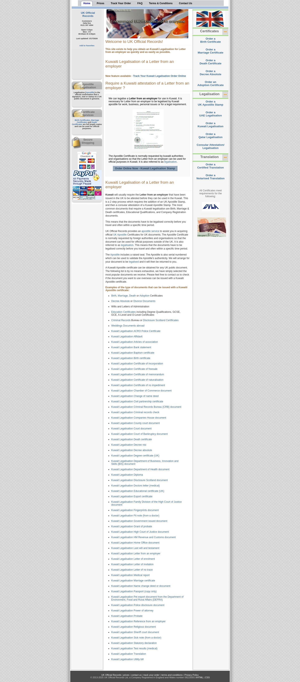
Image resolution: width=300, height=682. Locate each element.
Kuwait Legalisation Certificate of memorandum (137, 374)
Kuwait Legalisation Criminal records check (135, 412)
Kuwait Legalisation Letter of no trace (132, 569)
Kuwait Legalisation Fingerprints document (135, 510)
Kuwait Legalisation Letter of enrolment (133, 558)
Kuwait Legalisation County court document (135, 423)
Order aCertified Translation (210, 166)
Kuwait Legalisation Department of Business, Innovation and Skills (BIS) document (145, 462)
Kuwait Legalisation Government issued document (139, 521)
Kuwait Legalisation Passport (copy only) (134, 591)
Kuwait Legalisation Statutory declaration (134, 643)
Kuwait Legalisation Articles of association (134, 341)
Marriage (123, 295)
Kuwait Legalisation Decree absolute (131, 450)
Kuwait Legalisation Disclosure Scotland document (139, 480)
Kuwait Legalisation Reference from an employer (138, 621)
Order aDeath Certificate (210, 62)
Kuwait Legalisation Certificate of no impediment (138, 385)
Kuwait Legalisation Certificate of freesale (134, 369)
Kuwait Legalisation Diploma (127, 474)
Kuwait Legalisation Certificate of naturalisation (137, 379)
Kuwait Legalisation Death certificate (131, 439)
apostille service (150, 231)
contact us (136, 675)
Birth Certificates (82, 120)
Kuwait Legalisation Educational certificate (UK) (137, 491)
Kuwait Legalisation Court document (131, 428)
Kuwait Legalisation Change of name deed (135, 396)
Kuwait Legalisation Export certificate (131, 496)
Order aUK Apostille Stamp (210, 103)
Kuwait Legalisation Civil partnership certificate (137, 401)
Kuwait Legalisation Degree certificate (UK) (135, 455)
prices (126, 675)
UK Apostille (120, 234)
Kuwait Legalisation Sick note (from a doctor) (136, 637)
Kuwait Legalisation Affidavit (126, 336)
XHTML (199, 677)
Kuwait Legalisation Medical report (130, 575)
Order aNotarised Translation (210, 177)
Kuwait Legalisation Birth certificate (130, 358)
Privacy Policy (191, 675)
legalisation (170, 161)
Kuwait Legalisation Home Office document (135, 542)
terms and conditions (172, 675)
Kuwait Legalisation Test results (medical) (134, 648)
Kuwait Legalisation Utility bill (127, 659)
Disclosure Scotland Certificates (161, 320)
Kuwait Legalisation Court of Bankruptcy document (139, 434)
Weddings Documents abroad (127, 325)
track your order (152, 675)
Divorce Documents (144, 301)
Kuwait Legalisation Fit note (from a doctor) (135, 515)
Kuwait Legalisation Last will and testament (135, 548)
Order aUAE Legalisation (210, 114)
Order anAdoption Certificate (210, 83)
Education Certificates (123, 311)
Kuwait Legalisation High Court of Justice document (140, 531)
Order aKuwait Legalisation (211, 125)
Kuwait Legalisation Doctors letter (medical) (135, 485)
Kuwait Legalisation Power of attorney (132, 610)
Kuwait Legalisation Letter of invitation (132, 564)
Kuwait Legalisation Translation (128, 653)
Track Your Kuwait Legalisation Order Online (159, 76)
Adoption (144, 295)
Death (132, 295)
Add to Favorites (86, 46)
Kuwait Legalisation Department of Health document (140, 469)
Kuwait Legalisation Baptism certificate (132, 352)
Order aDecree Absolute (210, 73)
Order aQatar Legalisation (210, 135)
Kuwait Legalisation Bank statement (131, 347)
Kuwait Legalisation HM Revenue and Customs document (143, 537)
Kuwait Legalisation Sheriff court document (135, 632)
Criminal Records (121, 320)
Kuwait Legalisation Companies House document (138, 417)
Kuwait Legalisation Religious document (133, 626)
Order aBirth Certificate (210, 40)
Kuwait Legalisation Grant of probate (131, 526)
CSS (207, 677)
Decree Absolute (120, 301)
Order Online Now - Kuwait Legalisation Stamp (145, 168)
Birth (113, 295)
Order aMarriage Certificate (210, 51)
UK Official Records (88, 14)
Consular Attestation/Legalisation (210, 146)
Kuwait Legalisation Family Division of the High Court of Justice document (146, 503)
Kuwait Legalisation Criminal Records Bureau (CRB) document (146, 406)
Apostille (90, 92)
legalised (134, 261)
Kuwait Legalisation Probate (126, 616)
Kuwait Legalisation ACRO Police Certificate (135, 331)
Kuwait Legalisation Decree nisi (128, 444)
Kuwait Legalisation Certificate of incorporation (137, 363)
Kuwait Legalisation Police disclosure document (137, 605)
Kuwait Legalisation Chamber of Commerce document (141, 390)
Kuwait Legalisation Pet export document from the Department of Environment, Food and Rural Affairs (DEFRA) (147, 598)
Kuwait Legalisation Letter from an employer (135, 553)
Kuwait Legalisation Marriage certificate (133, 580)
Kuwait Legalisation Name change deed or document (140, 586)
